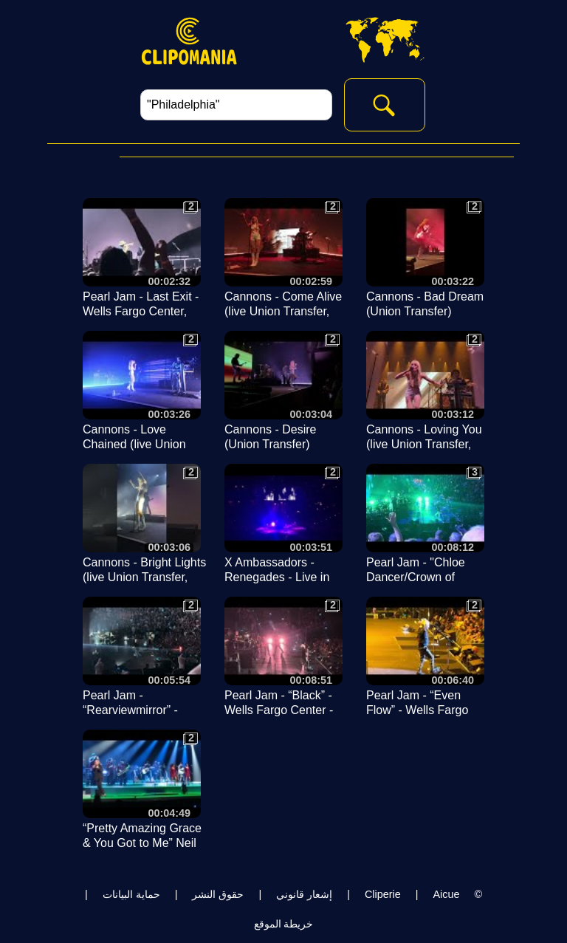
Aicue (446, 894)
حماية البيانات (131, 894)
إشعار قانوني (304, 894)
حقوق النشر (218, 894)
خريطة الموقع (284, 924)
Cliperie (383, 894)
